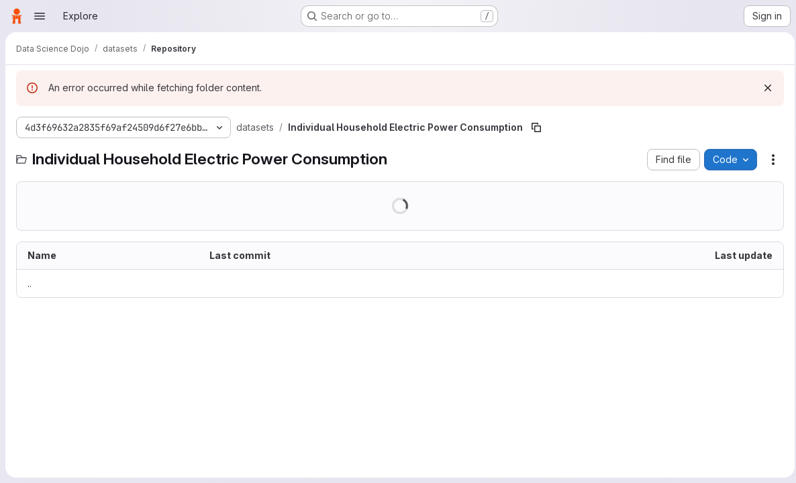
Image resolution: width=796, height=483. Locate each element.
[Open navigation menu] (39, 16)
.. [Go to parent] (30, 283)
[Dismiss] (764, 88)
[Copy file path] (536, 127)
